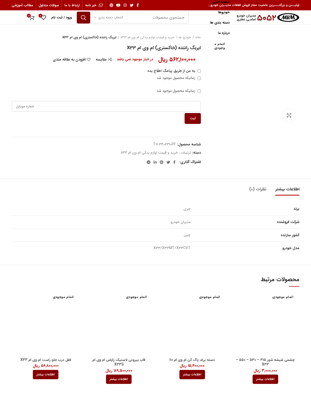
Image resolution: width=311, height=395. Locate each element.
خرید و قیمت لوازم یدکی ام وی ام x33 (147, 37)
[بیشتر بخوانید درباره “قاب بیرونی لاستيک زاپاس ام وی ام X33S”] (119, 379)
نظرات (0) (258, 189)
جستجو (83, 18)
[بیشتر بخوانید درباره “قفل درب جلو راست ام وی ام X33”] (45, 374)
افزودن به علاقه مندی (69, 59)
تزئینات (186, 153)
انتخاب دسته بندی (110, 17)
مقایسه (101, 59)
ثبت (193, 118)
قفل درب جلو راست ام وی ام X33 (45, 359)
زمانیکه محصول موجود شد (179, 78)
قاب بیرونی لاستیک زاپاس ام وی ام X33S (119, 362)
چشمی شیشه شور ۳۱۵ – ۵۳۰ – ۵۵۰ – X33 (265, 362)
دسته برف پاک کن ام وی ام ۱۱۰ (192, 359)
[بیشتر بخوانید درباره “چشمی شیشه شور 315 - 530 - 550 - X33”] (265, 379)
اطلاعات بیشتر (287, 189)
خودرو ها (185, 37)
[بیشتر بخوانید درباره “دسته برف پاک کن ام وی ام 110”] (192, 374)
